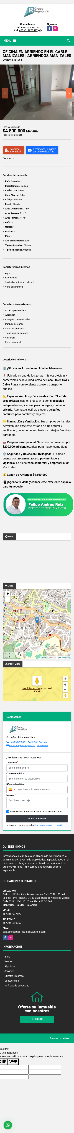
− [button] (7, 599)
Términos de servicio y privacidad (49, 825)
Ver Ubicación (31, 688)
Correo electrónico (15, 773)
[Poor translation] (13, 1061)
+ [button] (7, 594)
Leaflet (44, 657)
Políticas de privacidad (16, 985)
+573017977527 (28, 30)
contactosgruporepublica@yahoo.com (28, 745)
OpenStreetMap (63, 657)
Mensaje (11, 795)
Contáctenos (11, 980)
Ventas (8, 961)
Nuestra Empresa (14, 975)
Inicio (7, 956)
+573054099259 (30, 27)
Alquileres (9, 966)
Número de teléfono (16, 784)
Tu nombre (12, 762)
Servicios (9, 971)
